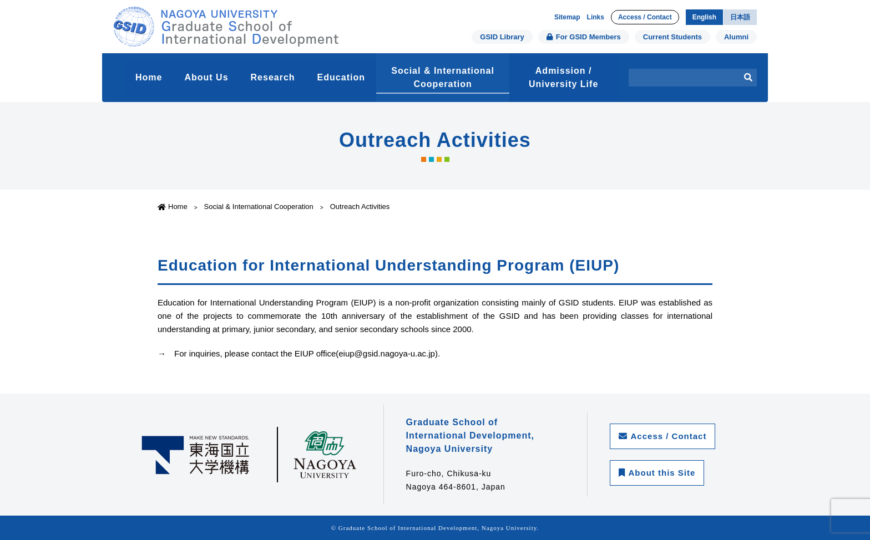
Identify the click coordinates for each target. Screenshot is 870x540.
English (704, 17)
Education (341, 77)
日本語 (740, 17)
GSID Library (502, 37)
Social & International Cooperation (442, 77)
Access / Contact (645, 17)
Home (148, 77)
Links (595, 17)
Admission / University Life (563, 77)
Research (273, 77)
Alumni (736, 37)
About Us (206, 77)
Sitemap (567, 17)
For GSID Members (584, 37)
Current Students (672, 37)
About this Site (657, 472)
